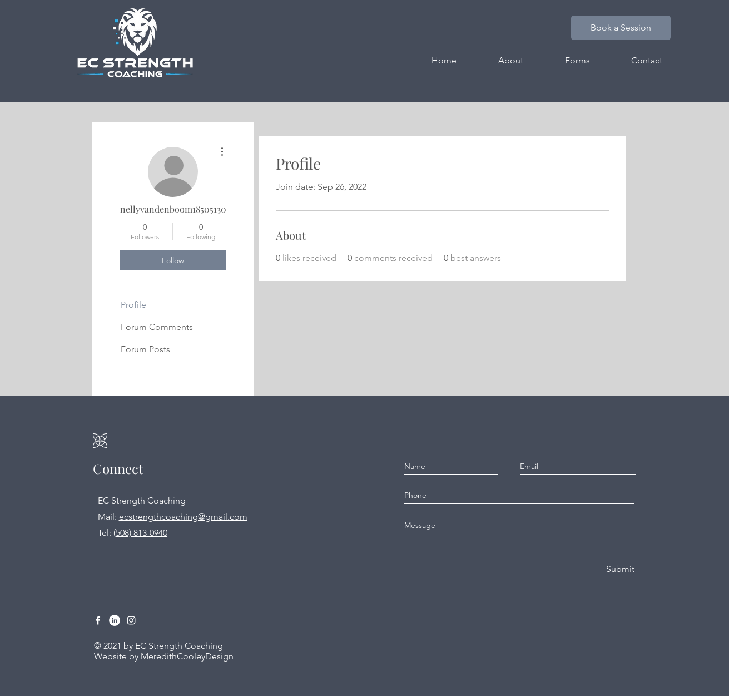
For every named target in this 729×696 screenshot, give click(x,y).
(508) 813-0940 (140, 532)
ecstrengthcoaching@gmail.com (183, 516)
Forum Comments (157, 327)
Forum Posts (145, 349)
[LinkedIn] (114, 620)
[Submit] (619, 569)
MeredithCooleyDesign (187, 656)
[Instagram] (131, 620)
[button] (577, 60)
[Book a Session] (621, 28)
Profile (133, 304)
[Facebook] (97, 620)
